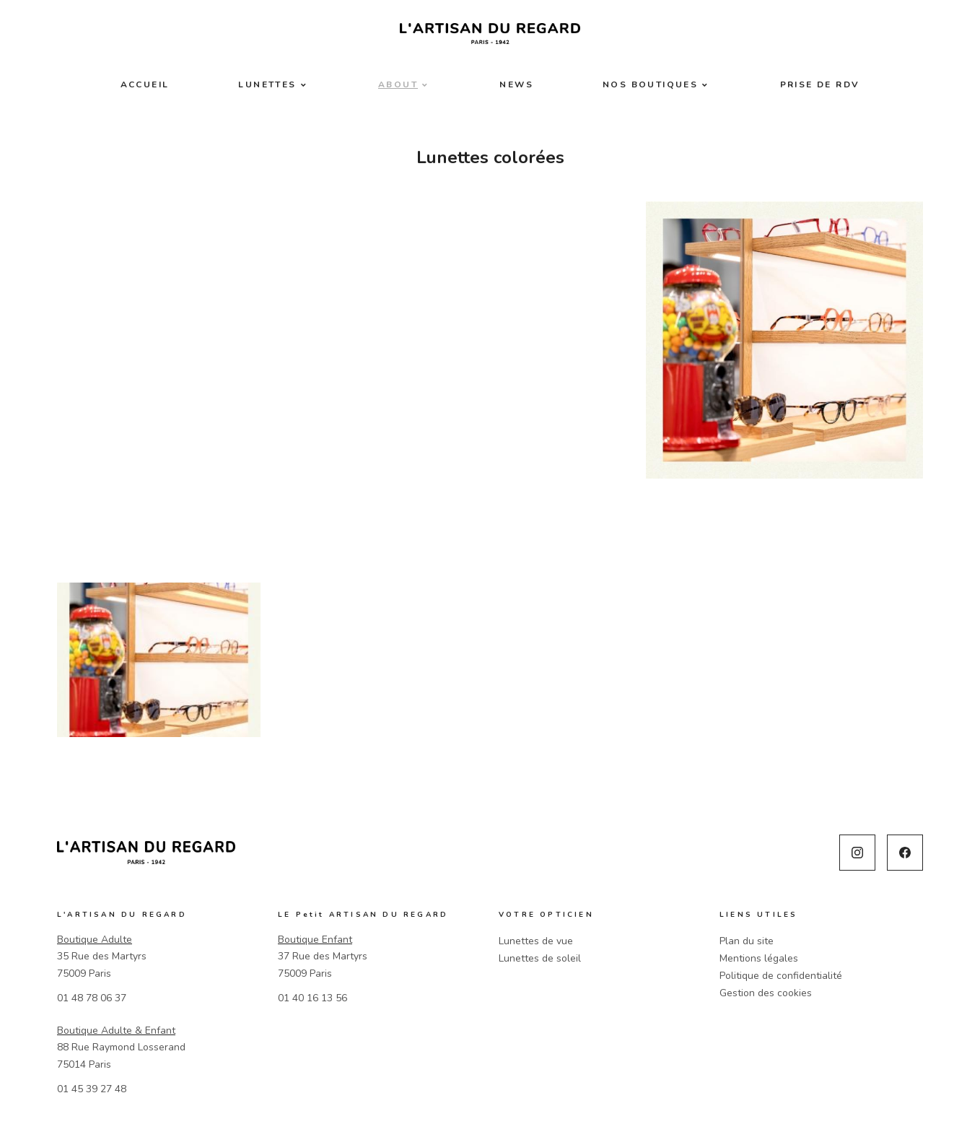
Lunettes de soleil (540, 958)
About (398, 84)
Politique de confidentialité (780, 976)
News (516, 84)
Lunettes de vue (536, 941)
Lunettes (267, 84)
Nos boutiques (650, 84)
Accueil (145, 84)
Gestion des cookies (765, 993)
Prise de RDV (820, 84)
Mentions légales (758, 958)
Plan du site (746, 941)
